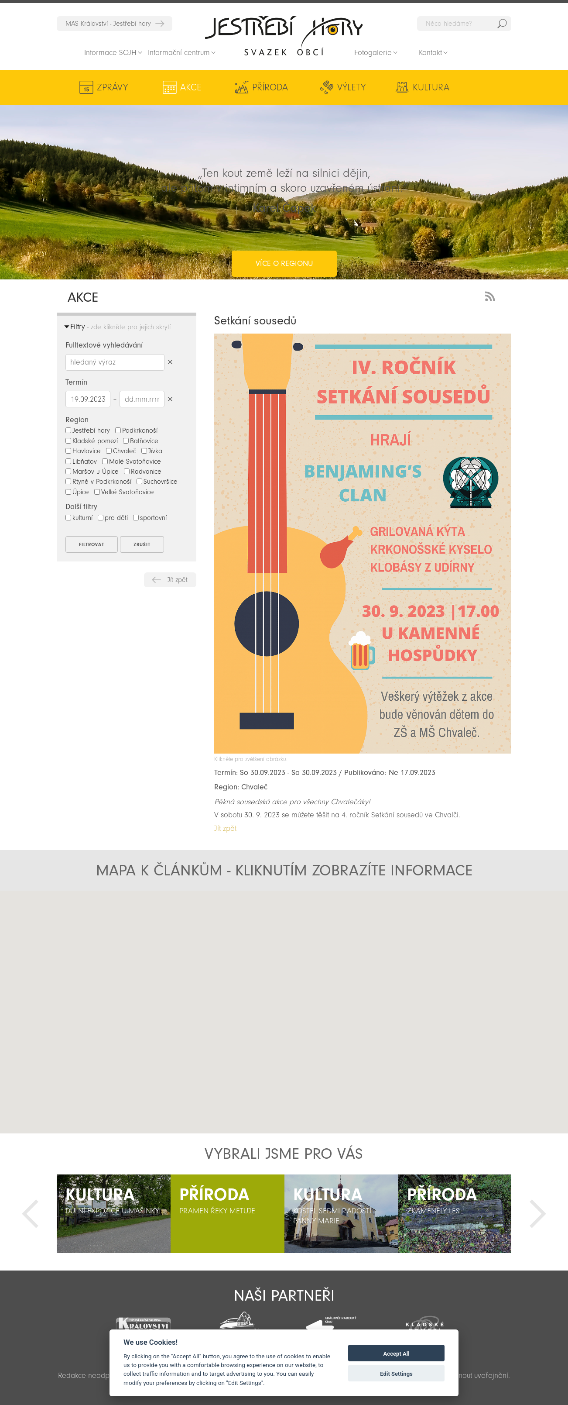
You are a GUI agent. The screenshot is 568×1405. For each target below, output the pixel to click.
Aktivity (452, 87)
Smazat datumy (170, 399)
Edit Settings (396, 1374)
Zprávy (112, 87)
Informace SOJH (110, 52)
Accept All (396, 1353)
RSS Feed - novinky (491, 295)
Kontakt (430, 52)
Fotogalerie (373, 52)
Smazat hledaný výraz (170, 362)
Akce (177, 87)
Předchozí (30, 1213)
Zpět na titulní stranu (284, 35)
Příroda (242, 87)
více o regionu (284, 228)
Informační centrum (179, 52)
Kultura (377, 87)
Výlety (312, 87)
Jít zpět (178, 580)
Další (538, 1213)
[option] (114, 1213)
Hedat (502, 23)
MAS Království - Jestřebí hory (108, 24)
